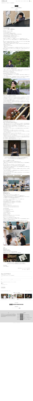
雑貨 (1, 316)
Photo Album (14, 304)
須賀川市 (4, 316)
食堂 (5, 316)
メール (12, 279)
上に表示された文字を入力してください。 (4, 284)
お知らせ (18, 304)
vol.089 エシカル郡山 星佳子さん (26, 316)
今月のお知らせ (10, 314)
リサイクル (2, 314)
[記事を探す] (15, 308)
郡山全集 (21, 304)
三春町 (7, 314)
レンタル (6, 314)
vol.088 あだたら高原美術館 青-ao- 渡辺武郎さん (27, 318)
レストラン (4, 314)
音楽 (2, 316)
